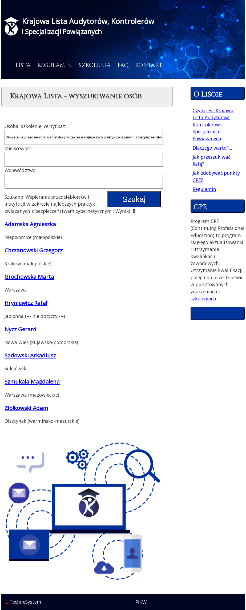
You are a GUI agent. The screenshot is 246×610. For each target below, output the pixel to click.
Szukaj (133, 199)
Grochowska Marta (29, 276)
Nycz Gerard (21, 329)
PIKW (141, 602)
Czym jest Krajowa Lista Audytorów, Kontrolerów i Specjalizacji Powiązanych (213, 124)
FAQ (123, 65)
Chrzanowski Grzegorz (34, 250)
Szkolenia (95, 65)
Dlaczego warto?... (212, 148)
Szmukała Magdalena (32, 381)
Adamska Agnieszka (30, 224)
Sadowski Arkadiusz (30, 355)
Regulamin (54, 65)
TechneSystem (23, 602)
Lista (23, 65)
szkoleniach (203, 298)
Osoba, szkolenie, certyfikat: (35, 126)
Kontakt (148, 65)
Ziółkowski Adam (26, 408)
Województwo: (21, 170)
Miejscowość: (19, 148)
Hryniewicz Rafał (26, 302)
